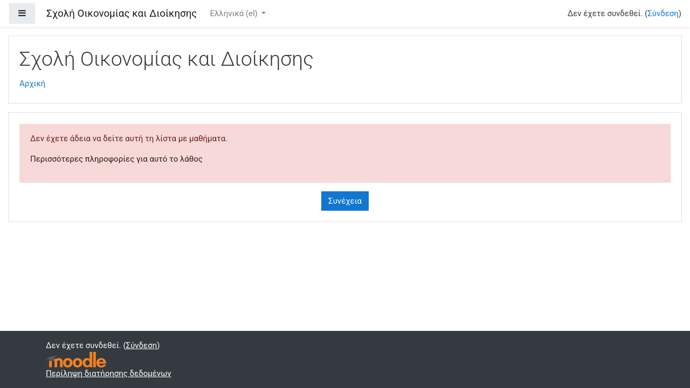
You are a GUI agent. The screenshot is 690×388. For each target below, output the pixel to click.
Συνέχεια (345, 201)
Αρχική (32, 83)
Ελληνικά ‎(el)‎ (234, 13)
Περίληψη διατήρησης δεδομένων (108, 373)
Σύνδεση (663, 13)
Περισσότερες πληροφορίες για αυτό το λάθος (116, 159)
